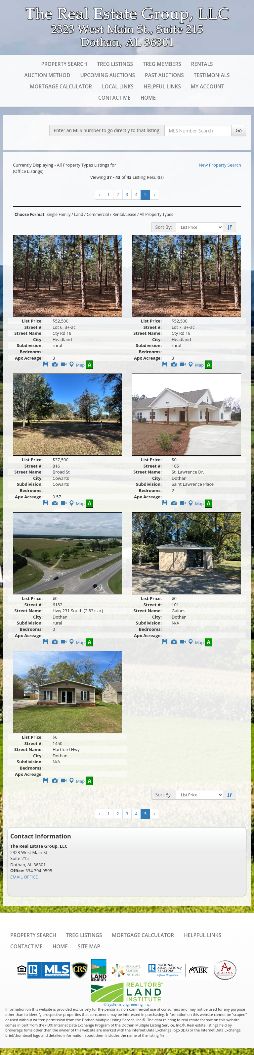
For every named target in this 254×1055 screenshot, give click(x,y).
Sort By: (163, 227)
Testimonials (212, 75)
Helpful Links (162, 86)
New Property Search (220, 165)
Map (76, 365)
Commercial (98, 214)
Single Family (58, 214)
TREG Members (162, 64)
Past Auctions (164, 75)
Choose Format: (30, 214)
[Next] (99, 195)
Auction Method (47, 75)
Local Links (118, 86)
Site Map (89, 946)
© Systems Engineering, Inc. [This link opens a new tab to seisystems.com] (127, 1004)
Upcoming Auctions (107, 75)
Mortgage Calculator (61, 86)
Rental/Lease (124, 214)
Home (148, 97)
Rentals (202, 64)
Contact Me (114, 97)
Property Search (64, 64)
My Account (207, 86)
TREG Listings (115, 64)
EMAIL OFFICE (24, 877)
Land (78, 214)
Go (238, 130)
